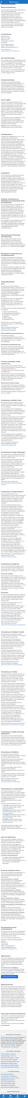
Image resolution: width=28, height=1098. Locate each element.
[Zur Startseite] (14, 2)
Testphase (12, 1045)
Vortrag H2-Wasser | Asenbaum (8, 1054)
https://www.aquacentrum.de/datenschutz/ (10, 1023)
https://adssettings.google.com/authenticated (15, 624)
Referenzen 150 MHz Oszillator (8, 1083)
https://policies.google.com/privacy (8, 556)
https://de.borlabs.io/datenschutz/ (8, 445)
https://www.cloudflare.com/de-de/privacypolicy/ (11, 664)
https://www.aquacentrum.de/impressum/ (10, 50)
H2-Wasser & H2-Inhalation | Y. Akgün (10, 1057)
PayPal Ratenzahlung (8, 1037)
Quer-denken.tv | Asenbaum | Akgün (9, 1065)
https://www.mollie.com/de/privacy (8, 330)
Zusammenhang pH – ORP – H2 (8, 1055)
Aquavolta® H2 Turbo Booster (8, 1085)
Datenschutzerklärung (8, 808)
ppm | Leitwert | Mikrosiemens (8, 1081)
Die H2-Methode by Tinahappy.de (9, 1076)
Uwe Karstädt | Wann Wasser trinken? (10, 1067)
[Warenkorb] (24, 1096)
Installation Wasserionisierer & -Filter (10, 1078)
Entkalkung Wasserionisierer (8, 1079)
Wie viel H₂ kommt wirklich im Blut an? (10, 1087)
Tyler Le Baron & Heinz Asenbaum (9, 1059)
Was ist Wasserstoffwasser (7, 1074)
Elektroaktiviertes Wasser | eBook (9, 1063)
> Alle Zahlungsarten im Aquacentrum (10, 1046)
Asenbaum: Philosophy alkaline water (10, 1061)
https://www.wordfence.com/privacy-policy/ (10, 781)
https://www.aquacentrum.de (11, 47)
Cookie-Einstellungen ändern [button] (10, 976)
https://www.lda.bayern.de (11, 948)
